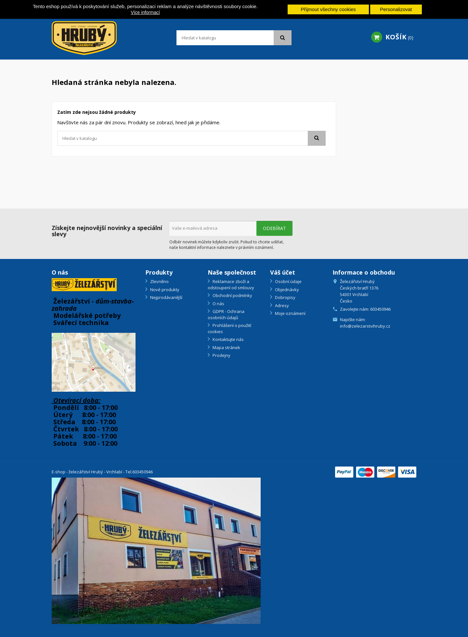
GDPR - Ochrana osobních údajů (226, 314)
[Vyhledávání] (234, 37)
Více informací (145, 12)
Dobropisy (284, 297)
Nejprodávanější (165, 297)
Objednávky (286, 289)
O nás (218, 303)
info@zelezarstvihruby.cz (365, 326)
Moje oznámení (290, 313)
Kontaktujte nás (228, 339)
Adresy (281, 305)
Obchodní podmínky (232, 295)
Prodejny (221, 355)
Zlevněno (159, 281)
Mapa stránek (226, 347)
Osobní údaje (288, 281)
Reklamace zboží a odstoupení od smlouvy (231, 284)
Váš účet (282, 272)
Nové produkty (164, 289)
